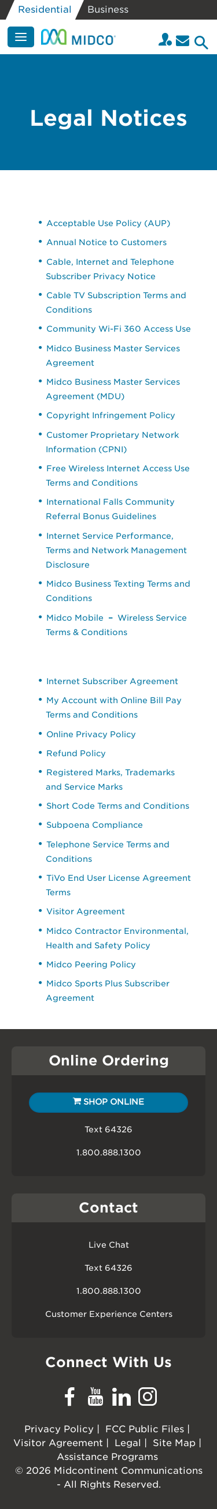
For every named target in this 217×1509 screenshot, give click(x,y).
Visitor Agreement (85, 911)
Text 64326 (108, 1129)
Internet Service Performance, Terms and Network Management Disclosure (116, 550)
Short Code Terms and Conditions (117, 805)
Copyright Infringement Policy (110, 415)
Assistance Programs (107, 1456)
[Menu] (21, 37)
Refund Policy (76, 753)
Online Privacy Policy (91, 734)
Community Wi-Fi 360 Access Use (118, 328)
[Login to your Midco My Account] (165, 40)
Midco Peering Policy (91, 964)
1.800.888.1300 (108, 1152)
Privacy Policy (59, 1429)
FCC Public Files (144, 1429)
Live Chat (109, 1244)
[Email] (182, 40)
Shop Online (108, 1101)
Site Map (174, 1442)
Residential (45, 9)
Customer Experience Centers (108, 1314)
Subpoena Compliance (94, 824)
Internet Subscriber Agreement (112, 681)
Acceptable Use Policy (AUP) (108, 223)
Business (107, 9)
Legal (128, 1442)
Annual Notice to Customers (106, 242)
